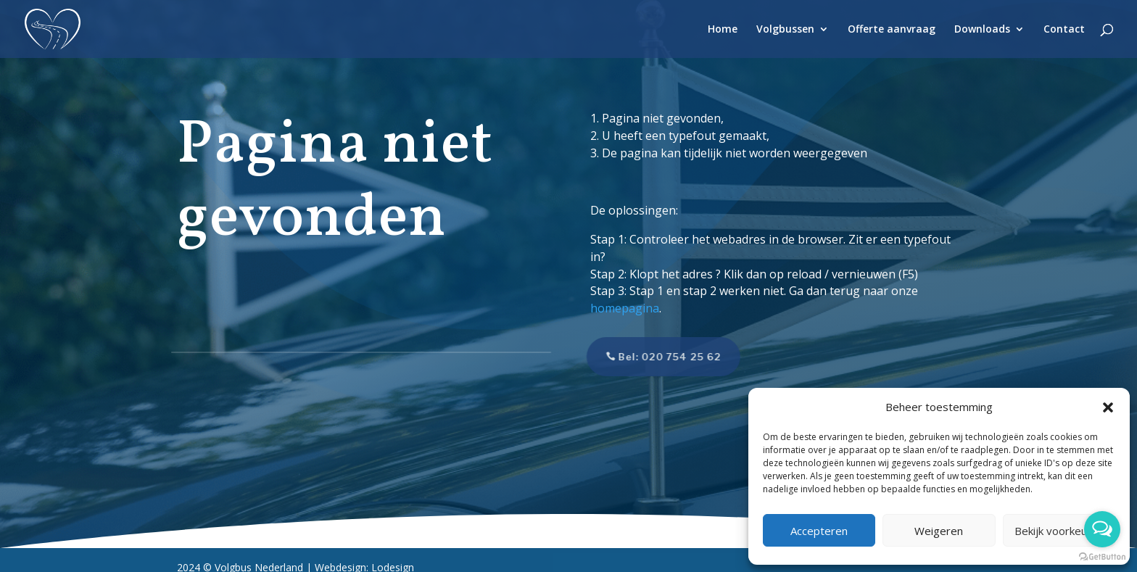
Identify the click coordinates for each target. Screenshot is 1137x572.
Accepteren (819, 530)
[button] (1108, 407)
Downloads (982, 30)
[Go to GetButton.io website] (1102, 557)
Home (722, 30)
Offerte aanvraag (891, 30)
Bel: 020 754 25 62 (654, 356)
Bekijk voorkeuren (1059, 530)
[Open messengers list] (1102, 529)
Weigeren (938, 530)
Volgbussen (785, 30)
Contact (1064, 30)
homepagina (624, 308)
